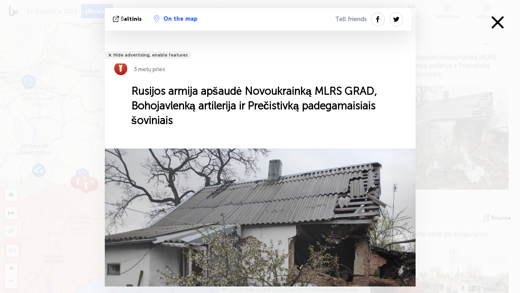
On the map (175, 18)
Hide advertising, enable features (150, 55)
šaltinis (128, 19)
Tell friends (351, 19)
